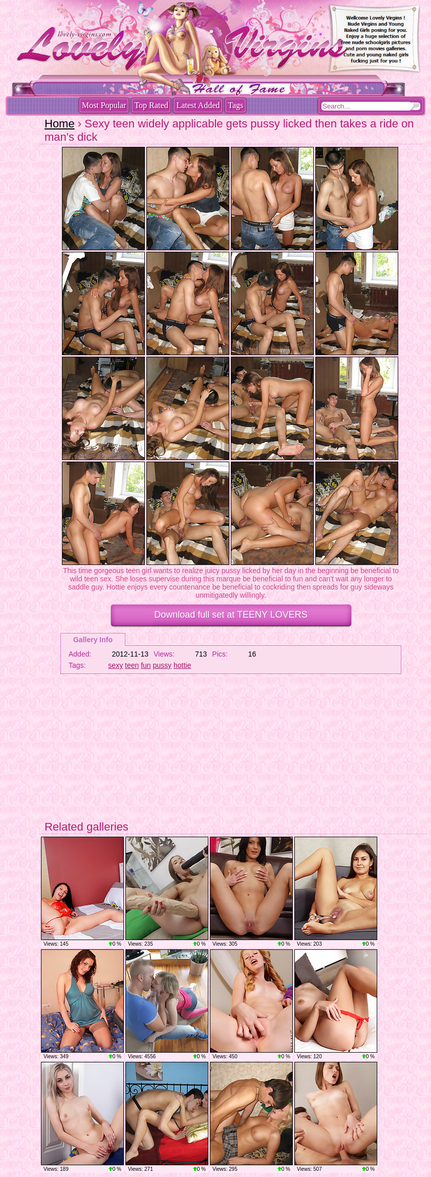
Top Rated (151, 105)
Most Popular (104, 105)
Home (60, 123)
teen (132, 665)
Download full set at (230, 614)
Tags (235, 105)
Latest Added (198, 105)
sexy (115, 665)
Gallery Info (93, 640)
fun (145, 665)
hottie (182, 665)
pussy (162, 665)
